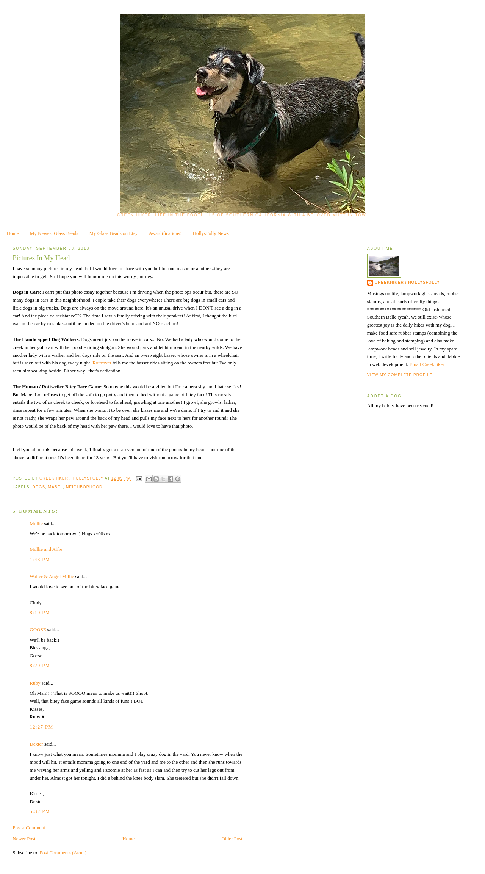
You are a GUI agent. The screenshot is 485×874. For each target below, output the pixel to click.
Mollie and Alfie (46, 549)
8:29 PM (40, 665)
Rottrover (101, 363)
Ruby (35, 683)
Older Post (232, 838)
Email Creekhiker (427, 364)
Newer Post (24, 838)
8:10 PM (40, 612)
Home (13, 233)
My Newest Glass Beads (54, 233)
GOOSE (38, 629)
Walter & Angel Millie (52, 576)
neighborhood (84, 487)
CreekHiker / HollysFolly (72, 479)
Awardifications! (165, 233)
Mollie (36, 523)
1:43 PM (40, 559)
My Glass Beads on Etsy (113, 233)
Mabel (55, 487)
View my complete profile (400, 375)
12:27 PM (41, 727)
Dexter (36, 744)
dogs (38, 487)
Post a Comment (29, 827)
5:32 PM (40, 811)
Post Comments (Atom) (63, 852)
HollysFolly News (211, 233)
